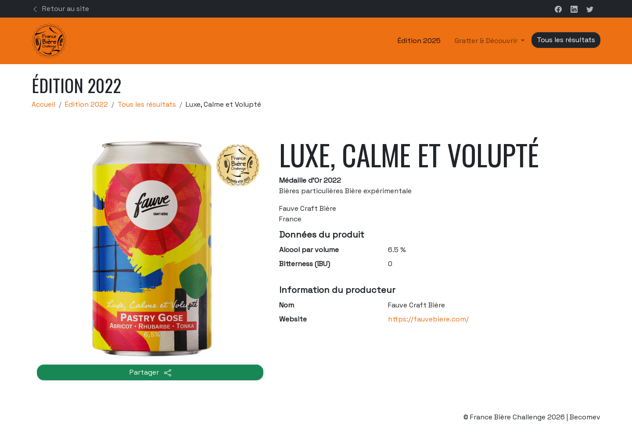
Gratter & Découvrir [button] (487, 40)
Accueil (43, 104)
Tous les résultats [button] (566, 39)
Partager (150, 372)
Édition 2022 (86, 104)
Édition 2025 (419, 40)
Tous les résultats (147, 104)
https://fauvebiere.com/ (428, 319)
